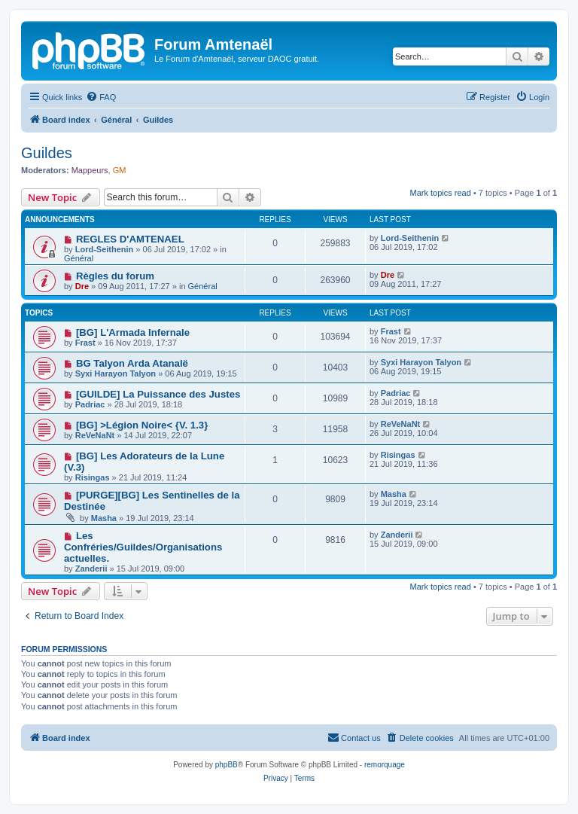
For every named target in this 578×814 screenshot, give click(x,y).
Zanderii (91, 568)
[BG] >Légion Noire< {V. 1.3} (142, 425)
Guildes (46, 153)
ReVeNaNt (95, 435)
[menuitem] (101, 97)
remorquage (384, 765)
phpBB (226, 765)
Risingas (92, 477)
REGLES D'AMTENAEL (130, 239)
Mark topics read (440, 192)
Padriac (90, 404)
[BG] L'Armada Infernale (133, 332)
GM (119, 170)
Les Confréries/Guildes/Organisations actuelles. (143, 547)
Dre (82, 286)
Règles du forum (115, 276)
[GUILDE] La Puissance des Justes (158, 394)
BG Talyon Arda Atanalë (132, 363)
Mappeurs (89, 170)
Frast (85, 342)
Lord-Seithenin (104, 249)
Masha (104, 518)
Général (78, 258)
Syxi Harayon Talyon (115, 373)
